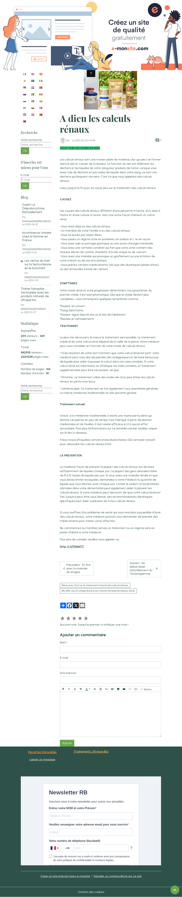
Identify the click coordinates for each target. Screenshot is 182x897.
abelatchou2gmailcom (37, 276)
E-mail (64, 657)
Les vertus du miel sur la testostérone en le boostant (38, 264)
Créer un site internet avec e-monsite (65, 876)
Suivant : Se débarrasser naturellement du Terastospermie (144, 568)
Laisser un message (42, 759)
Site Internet (68, 673)
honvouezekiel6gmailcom (36, 220)
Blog (79, 66)
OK (25, 150)
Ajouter (67, 743)
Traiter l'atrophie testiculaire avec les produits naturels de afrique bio (35, 294)
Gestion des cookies (91, 892)
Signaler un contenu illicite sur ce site (117, 876)
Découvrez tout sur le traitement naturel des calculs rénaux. (95, 585)
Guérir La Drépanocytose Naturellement (33, 208)
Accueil (67, 66)
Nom (63, 642)
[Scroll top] (174, 889)
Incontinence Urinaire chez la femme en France (36, 236)
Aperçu (146, 689)
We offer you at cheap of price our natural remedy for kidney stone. (98, 590)
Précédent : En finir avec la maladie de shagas (76, 568)
